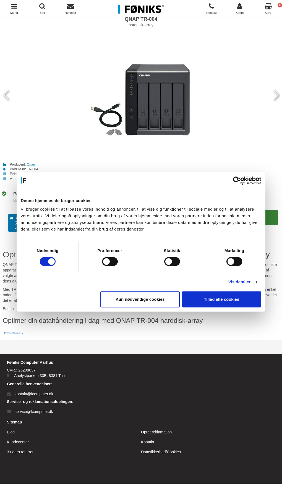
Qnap (31, 164)
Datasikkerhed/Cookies (161, 452)
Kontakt (147, 442)
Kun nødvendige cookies (140, 299)
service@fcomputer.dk (34, 411)
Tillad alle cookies (221, 299)
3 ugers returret (20, 452)
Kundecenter (18, 442)
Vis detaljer (239, 281)
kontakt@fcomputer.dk (34, 394)
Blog (11, 432)
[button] (13, 333)
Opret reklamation (156, 432)
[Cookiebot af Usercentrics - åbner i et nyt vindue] (237, 180)
